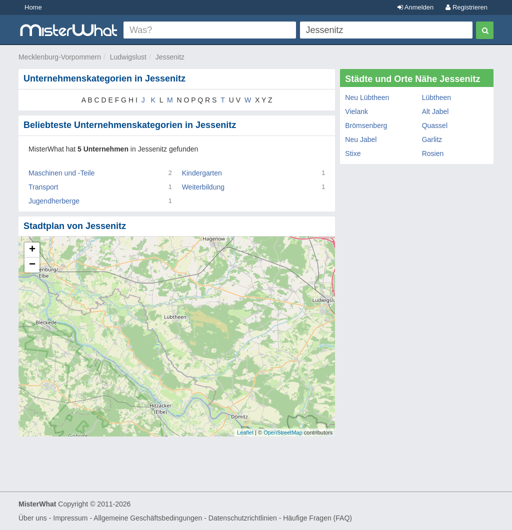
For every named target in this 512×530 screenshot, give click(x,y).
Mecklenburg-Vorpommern (59, 57)
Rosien (433, 154)
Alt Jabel (435, 112)
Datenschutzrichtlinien (242, 518)
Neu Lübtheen (367, 98)
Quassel (435, 126)
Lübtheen (436, 98)
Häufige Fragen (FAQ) (317, 518)
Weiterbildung (203, 187)
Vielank (356, 112)
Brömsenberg (366, 126)
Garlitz (432, 140)
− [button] (32, 265)
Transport (43, 187)
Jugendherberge (54, 201)
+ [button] (32, 250)
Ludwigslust (128, 57)
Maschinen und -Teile (61, 173)
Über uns (32, 518)
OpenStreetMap (283, 433)
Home (33, 7)
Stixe (352, 154)
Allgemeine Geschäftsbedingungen (148, 518)
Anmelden (416, 7)
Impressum (70, 518)
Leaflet (245, 433)
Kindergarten (202, 173)
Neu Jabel (360, 140)
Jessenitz (170, 57)
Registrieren (467, 7)
